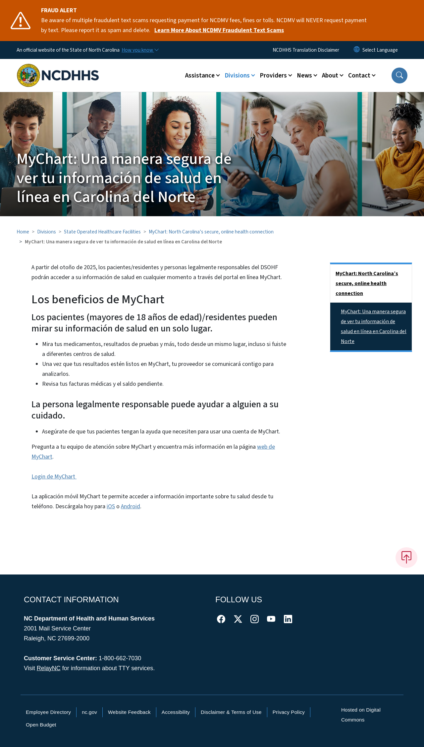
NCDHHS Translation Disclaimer (306, 50)
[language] (380, 50)
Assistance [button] (200, 75)
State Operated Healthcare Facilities (102, 231)
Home (23, 231)
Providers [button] (273, 75)
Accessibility (176, 712)
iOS (111, 506)
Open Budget (41, 724)
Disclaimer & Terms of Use (231, 712)
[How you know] (140, 50)
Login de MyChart (54, 477)
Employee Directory (48, 712)
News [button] (304, 75)
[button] (399, 75)
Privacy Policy (289, 712)
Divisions (46, 231)
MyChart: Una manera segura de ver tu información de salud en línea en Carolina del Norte (373, 326)
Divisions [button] (237, 75)
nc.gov (89, 712)
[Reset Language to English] (357, 50)
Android (130, 506)
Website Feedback (129, 712)
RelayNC (49, 668)
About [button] (330, 75)
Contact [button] (359, 75)
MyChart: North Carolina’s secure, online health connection (211, 231)
